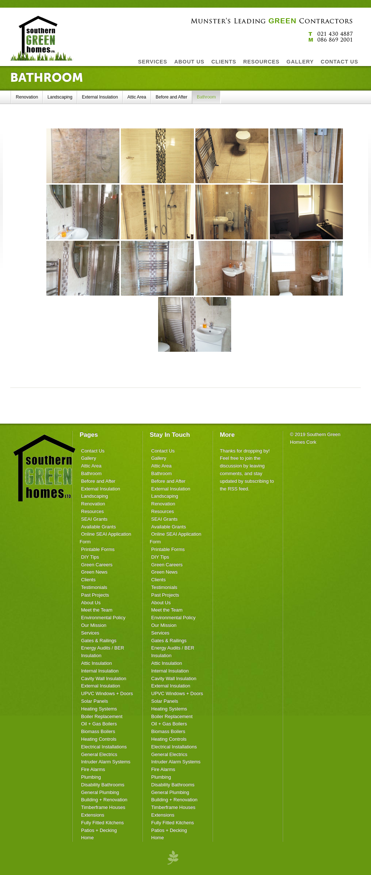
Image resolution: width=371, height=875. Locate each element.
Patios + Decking (99, 830)
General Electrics (99, 754)
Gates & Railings (98, 640)
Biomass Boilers (98, 731)
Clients (88, 579)
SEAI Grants (94, 519)
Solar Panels (94, 701)
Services (90, 633)
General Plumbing (100, 792)
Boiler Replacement (101, 716)
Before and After (171, 97)
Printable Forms (98, 549)
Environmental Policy (103, 617)
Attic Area (136, 97)
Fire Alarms (93, 769)
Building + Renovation (104, 799)
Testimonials (94, 587)
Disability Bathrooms (103, 784)
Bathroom (206, 97)
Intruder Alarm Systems (105, 761)
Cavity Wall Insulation (103, 678)
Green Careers (96, 564)
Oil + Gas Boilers (99, 723)
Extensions (92, 815)
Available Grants (98, 526)
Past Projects (95, 595)
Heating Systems (99, 709)
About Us (90, 602)
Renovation (27, 97)
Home (87, 837)
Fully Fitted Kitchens (102, 822)
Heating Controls (98, 739)
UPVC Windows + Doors (107, 693)
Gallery (88, 458)
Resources (92, 511)
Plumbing (91, 777)
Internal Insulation (100, 671)
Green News (94, 572)
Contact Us (92, 451)
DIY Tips (90, 557)
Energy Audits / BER (102, 648)
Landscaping (59, 97)
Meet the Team (96, 610)
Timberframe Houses (103, 807)
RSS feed (238, 489)
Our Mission (93, 625)
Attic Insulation (96, 663)
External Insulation (100, 97)
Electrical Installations (104, 746)
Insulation (91, 655)
